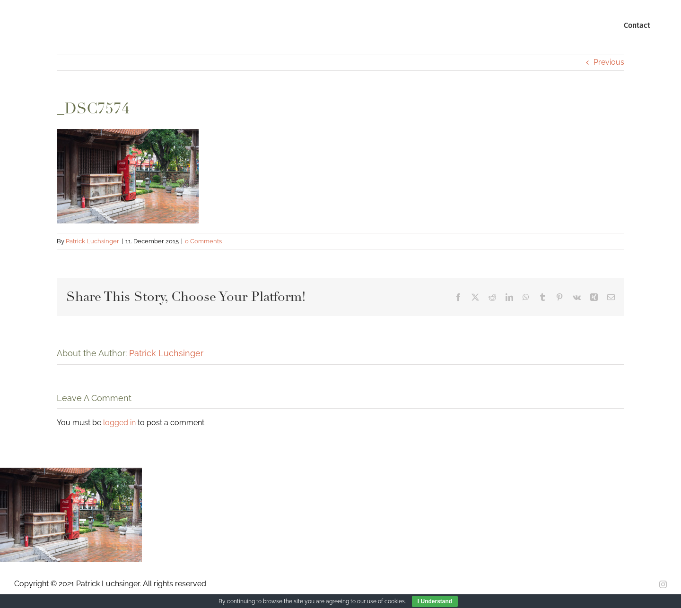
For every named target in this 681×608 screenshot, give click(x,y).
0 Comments (203, 241)
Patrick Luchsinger (92, 241)
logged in (119, 422)
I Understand (435, 601)
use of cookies (386, 601)
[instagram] (663, 584)
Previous (609, 62)
